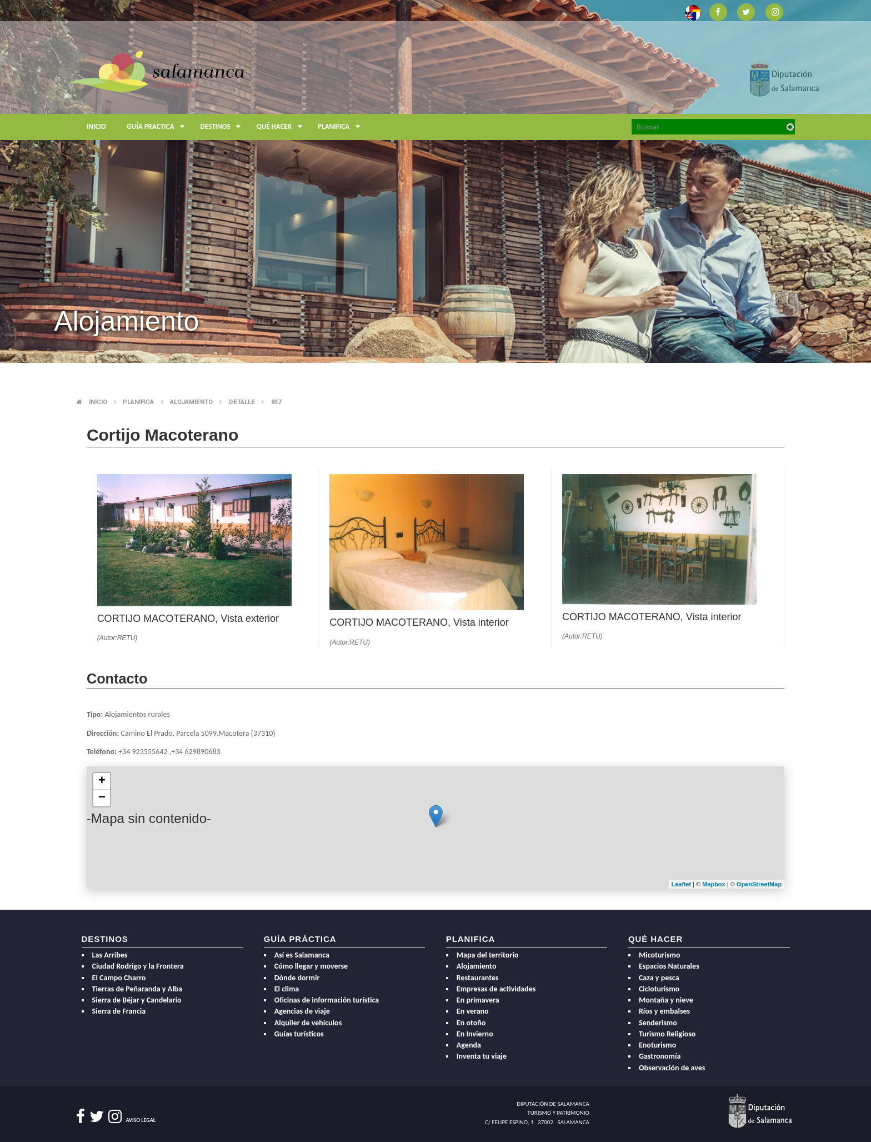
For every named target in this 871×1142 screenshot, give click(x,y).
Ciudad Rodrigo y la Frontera (138, 966)
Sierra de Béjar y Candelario (137, 1000)
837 (276, 402)
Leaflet (681, 884)
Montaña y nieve (666, 1000)
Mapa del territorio (488, 955)
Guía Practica (158, 127)
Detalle (242, 402)
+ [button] (102, 781)
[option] (435, 181)
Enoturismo (657, 1045)
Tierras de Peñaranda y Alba (137, 989)
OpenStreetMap (759, 884)
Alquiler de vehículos (308, 1023)
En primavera (478, 1000)
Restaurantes (478, 978)
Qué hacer (282, 127)
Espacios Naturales (669, 966)
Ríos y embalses (664, 1011)
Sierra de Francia (119, 1011)
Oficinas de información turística (326, 1000)
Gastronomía (659, 1056)
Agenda (469, 1045)
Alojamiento (191, 402)
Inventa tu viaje (482, 1056)
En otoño (471, 1023)
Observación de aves (672, 1068)
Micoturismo (659, 955)
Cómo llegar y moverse (311, 966)
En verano (473, 1011)
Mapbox (714, 884)
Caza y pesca (659, 978)
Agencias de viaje (302, 1011)
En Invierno (475, 1034)
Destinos (223, 127)
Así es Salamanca (301, 955)
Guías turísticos (299, 1034)
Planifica (341, 127)
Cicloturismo (659, 989)
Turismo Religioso (667, 1034)
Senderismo (658, 1023)
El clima (286, 989)
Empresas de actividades (496, 989)
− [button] (102, 798)
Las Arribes (110, 955)
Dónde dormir (297, 978)
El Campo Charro (119, 978)
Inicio (96, 126)
